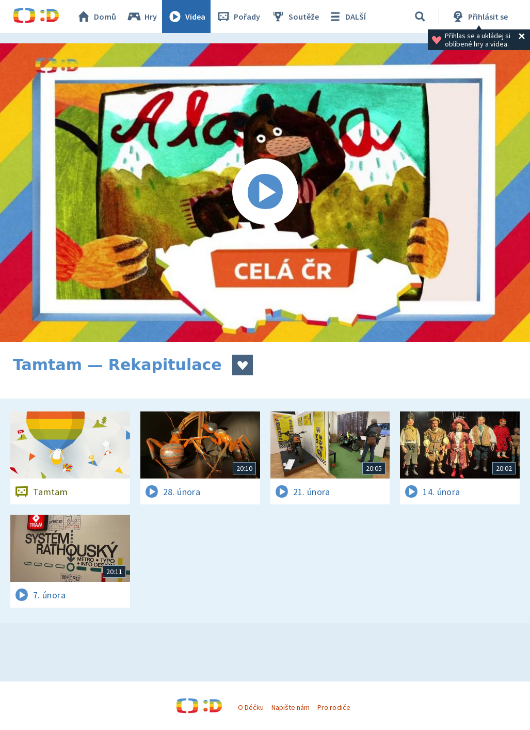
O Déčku (251, 707)
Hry (141, 16)
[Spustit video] (265, 192)
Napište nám (290, 707)
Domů (96, 16)
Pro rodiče (333, 707)
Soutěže (294, 16)
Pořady (238, 16)
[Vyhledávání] (420, 16)
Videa (186, 16)
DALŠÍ (346, 16)
